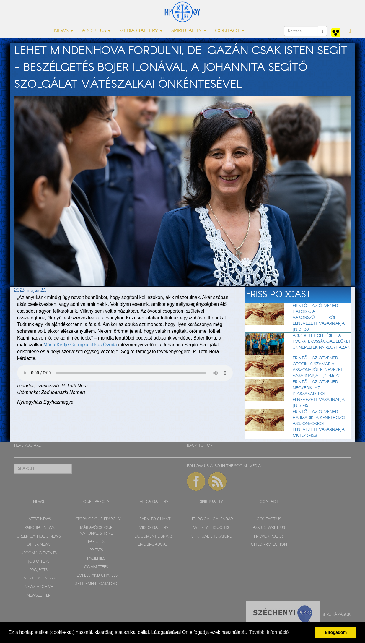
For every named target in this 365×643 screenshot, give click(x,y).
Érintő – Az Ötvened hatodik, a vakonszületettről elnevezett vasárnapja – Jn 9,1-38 (320, 317)
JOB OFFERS (38, 561)
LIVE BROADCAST (154, 545)
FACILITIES (96, 558)
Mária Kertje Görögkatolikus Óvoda (80, 344)
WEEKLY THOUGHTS (211, 528)
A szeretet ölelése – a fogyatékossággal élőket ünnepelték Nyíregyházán (322, 341)
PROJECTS (39, 570)
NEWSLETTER (38, 595)
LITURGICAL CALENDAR (211, 519)
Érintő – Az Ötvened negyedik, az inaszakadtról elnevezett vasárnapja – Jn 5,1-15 (320, 394)
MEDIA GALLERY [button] (140, 31)
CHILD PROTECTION (269, 545)
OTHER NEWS (39, 545)
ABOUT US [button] (96, 31)
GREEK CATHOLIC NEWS (39, 536)
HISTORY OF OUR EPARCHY (96, 519)
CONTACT (269, 502)
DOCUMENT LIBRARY (154, 536)
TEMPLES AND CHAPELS (96, 575)
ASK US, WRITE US (269, 528)
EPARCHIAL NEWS (38, 528)
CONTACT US (269, 519)
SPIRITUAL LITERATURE (211, 536)
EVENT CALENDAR (38, 578)
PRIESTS (96, 550)
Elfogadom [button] (336, 632)
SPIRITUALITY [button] (188, 31)
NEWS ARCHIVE (39, 587)
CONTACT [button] (229, 31)
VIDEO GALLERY (153, 528)
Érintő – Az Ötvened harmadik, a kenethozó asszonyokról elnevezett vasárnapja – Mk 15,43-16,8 (320, 424)
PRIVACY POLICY (269, 536)
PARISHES (96, 542)
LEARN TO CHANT (153, 519)
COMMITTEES (96, 567)
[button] (350, 31)
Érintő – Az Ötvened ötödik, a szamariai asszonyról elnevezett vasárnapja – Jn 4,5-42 (319, 367)
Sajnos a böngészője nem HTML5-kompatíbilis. (125, 373)
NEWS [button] (63, 31)
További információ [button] (269, 632)
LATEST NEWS (38, 519)
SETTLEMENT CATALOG (96, 584)
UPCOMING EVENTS (39, 553)
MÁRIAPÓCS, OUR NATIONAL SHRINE (96, 530)
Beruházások (336, 615)
